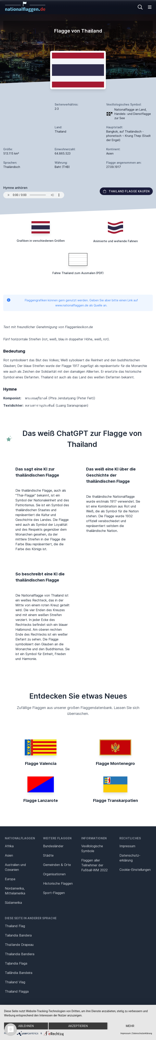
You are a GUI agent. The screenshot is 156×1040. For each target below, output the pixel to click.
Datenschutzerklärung (142, 1033)
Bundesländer (53, 846)
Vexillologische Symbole (92, 848)
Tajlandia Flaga (16, 963)
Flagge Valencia (40, 763)
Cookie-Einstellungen (135, 870)
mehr (130, 1026)
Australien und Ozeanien (15, 867)
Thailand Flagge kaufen (126, 191)
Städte (48, 855)
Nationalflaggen (20, 838)
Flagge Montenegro (115, 763)
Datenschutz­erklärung (129, 857)
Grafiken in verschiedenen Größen (41, 240)
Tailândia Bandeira (18, 973)
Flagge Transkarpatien (115, 800)
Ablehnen (26, 1026)
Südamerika (13, 903)
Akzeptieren (78, 1026)
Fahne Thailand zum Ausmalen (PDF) (78, 273)
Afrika (9, 846)
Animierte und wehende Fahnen (115, 241)
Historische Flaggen (58, 883)
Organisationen (54, 874)
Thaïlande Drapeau (19, 945)
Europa (10, 879)
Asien (9, 855)
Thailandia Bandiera (19, 954)
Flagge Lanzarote (40, 800)
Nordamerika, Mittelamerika (15, 890)
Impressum (127, 846)
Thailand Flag (15, 926)
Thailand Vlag (15, 982)
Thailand (60, 131)
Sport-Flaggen (54, 893)
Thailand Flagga (17, 991)
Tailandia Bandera (18, 935)
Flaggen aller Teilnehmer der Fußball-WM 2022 (94, 865)
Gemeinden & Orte (57, 865)
